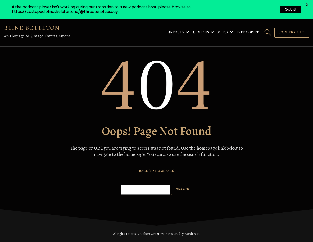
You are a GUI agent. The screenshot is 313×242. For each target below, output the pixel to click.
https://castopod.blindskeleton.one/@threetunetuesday (65, 11)
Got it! (290, 9)
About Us (200, 32)
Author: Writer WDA (153, 234)
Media (223, 32)
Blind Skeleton (32, 28)
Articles (176, 32)
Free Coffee (248, 32)
